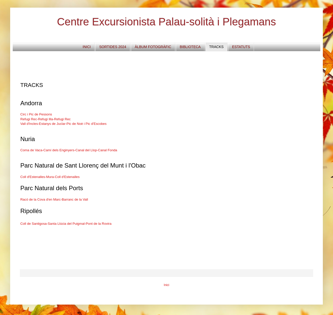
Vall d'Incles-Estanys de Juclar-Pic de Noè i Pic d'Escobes (63, 124)
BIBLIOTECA (190, 47)
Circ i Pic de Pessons (36, 114)
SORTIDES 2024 (112, 47)
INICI (87, 47)
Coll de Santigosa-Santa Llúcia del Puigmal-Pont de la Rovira (65, 224)
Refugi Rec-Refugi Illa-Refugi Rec (45, 119)
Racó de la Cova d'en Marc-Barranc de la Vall (54, 199)
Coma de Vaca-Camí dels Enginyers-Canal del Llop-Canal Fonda (68, 150)
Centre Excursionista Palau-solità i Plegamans (166, 22)
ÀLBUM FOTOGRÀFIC (153, 47)
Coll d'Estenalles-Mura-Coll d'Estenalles (50, 177)
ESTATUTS (241, 47)
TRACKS (216, 47)
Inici (166, 285)
